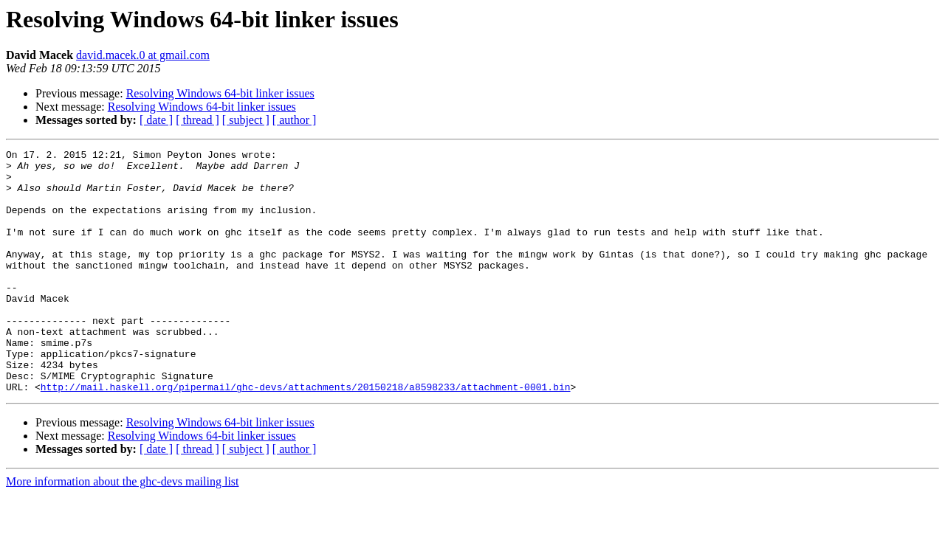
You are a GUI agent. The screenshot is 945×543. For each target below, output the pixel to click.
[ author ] (294, 120)
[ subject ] (245, 120)
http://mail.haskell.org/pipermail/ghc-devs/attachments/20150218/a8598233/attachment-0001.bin (306, 435)
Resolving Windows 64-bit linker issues (220, 93)
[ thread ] (197, 120)
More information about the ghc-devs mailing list (122, 530)
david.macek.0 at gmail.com (143, 55)
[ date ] (156, 120)
